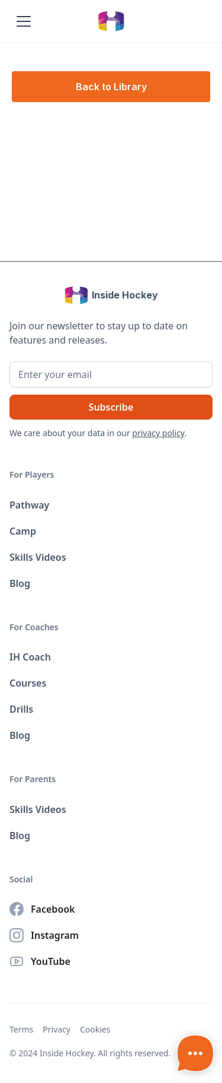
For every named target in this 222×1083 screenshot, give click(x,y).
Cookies (95, 1029)
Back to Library (111, 87)
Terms (21, 1029)
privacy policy (158, 433)
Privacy (56, 1029)
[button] (21, 21)
